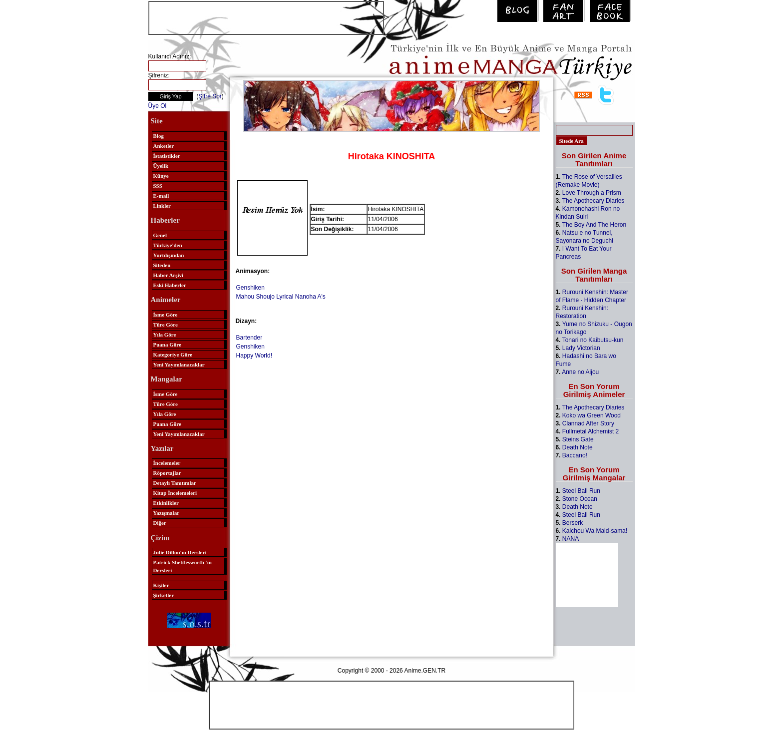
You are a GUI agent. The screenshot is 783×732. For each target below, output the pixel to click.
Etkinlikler (166, 503)
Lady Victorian (581, 348)
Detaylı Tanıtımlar (174, 483)
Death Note (577, 447)
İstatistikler (166, 156)
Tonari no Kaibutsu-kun (593, 340)
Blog (158, 136)
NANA (570, 538)
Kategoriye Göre (172, 355)
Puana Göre (167, 345)
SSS (157, 186)
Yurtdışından (168, 255)
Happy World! (254, 355)
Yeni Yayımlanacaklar (179, 364)
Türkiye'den (167, 245)
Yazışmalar (166, 513)
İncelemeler (167, 463)
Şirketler (163, 595)
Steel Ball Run (581, 490)
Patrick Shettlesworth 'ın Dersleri (182, 566)
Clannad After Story (588, 423)
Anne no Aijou (580, 371)
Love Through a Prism (591, 192)
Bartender (249, 337)
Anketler (163, 146)
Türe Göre (165, 325)
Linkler (162, 206)
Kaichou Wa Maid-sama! (594, 530)
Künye (161, 176)
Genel (160, 235)
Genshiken (250, 287)
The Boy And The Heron (594, 224)
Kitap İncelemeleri (175, 493)
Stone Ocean (579, 498)
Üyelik (161, 166)
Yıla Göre (164, 335)
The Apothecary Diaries (593, 200)
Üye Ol (157, 105)
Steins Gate (578, 439)
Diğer (159, 523)
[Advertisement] (266, 17)
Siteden (162, 265)
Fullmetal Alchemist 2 (590, 431)
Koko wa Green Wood (591, 415)
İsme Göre (165, 315)
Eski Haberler (169, 285)
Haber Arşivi (168, 275)
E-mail (161, 196)
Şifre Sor (210, 96)
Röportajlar (167, 473)
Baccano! (574, 455)
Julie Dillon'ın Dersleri (180, 552)
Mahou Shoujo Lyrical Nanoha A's (281, 296)
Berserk (572, 522)
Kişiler (161, 585)
